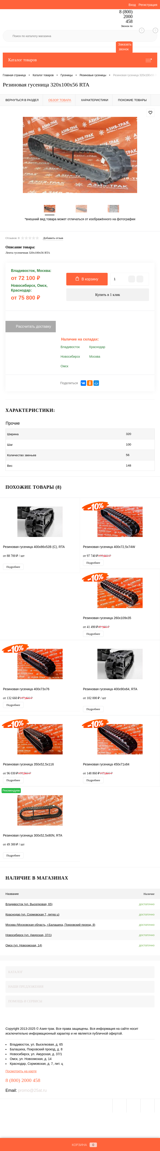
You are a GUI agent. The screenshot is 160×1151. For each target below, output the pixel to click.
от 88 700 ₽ (40, 559)
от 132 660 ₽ (18, 699)
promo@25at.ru (32, 1091)
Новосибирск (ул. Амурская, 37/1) (28, 936)
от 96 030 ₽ (17, 774)
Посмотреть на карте (21, 1072)
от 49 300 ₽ (40, 848)
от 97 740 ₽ (97, 557)
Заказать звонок (124, 47)
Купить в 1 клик (107, 296)
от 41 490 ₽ (96, 628)
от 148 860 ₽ (98, 774)
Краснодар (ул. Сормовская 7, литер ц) (32, 916)
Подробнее (13, 568)
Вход (132, 5)
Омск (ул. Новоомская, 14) (23, 946)
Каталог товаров (80, 60)
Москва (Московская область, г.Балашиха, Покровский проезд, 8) (50, 926)
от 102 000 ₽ (120, 702)
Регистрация (148, 5)
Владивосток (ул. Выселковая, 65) (29, 905)
